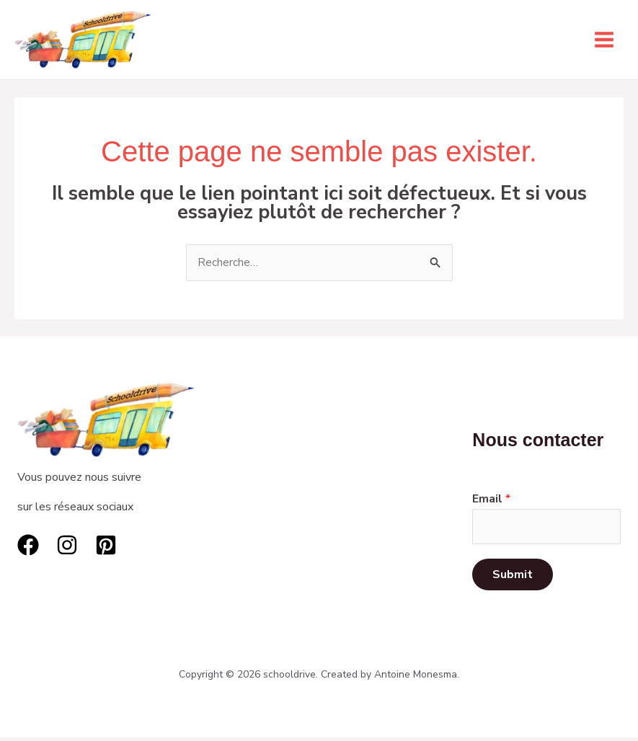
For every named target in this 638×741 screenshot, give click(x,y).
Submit (512, 578)
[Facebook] (28, 546)
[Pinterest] (106, 546)
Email (491, 501)
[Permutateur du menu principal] (604, 40)
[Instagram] (67, 546)
